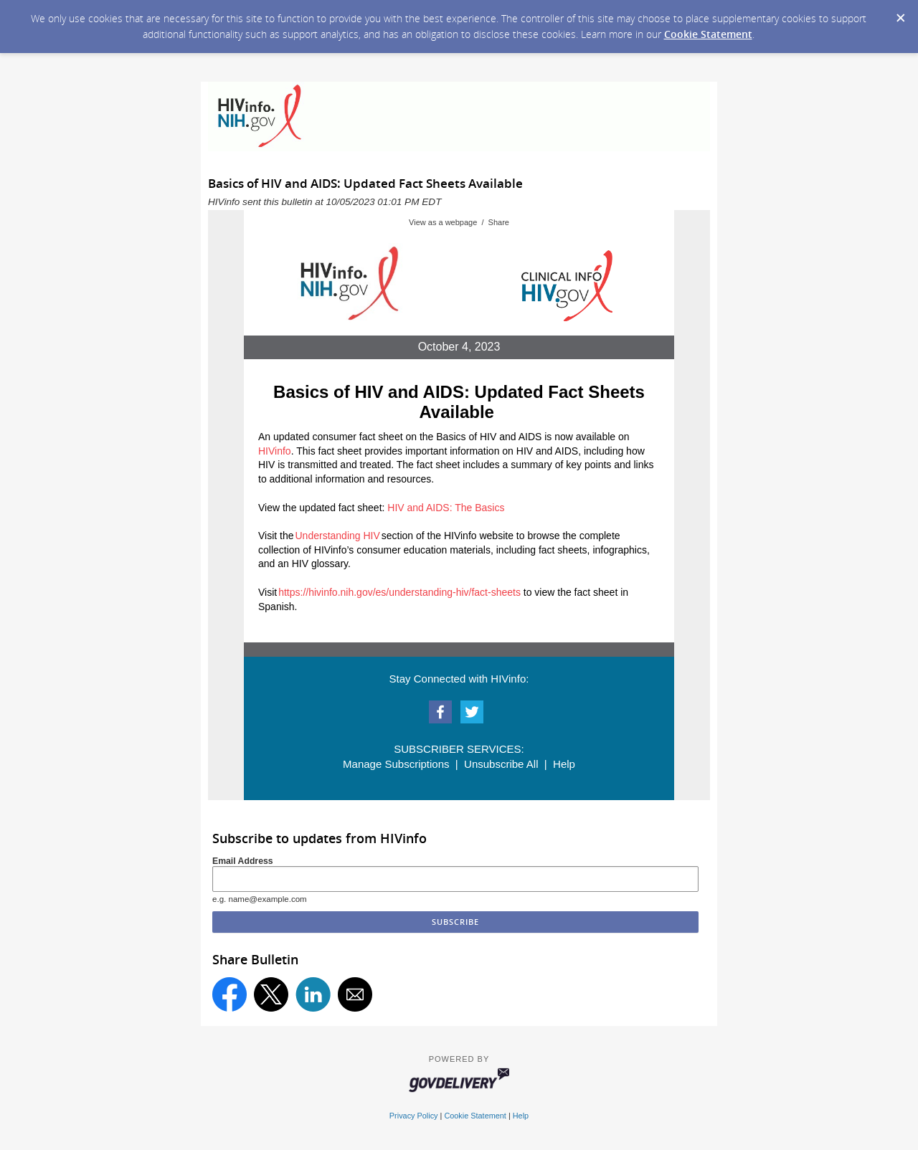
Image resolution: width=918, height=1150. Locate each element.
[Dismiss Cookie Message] (900, 13)
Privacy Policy (413, 1115)
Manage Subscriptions (396, 764)
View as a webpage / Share (459, 222)
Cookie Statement (708, 34)
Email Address (242, 861)
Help (564, 764)
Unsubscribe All (501, 764)
